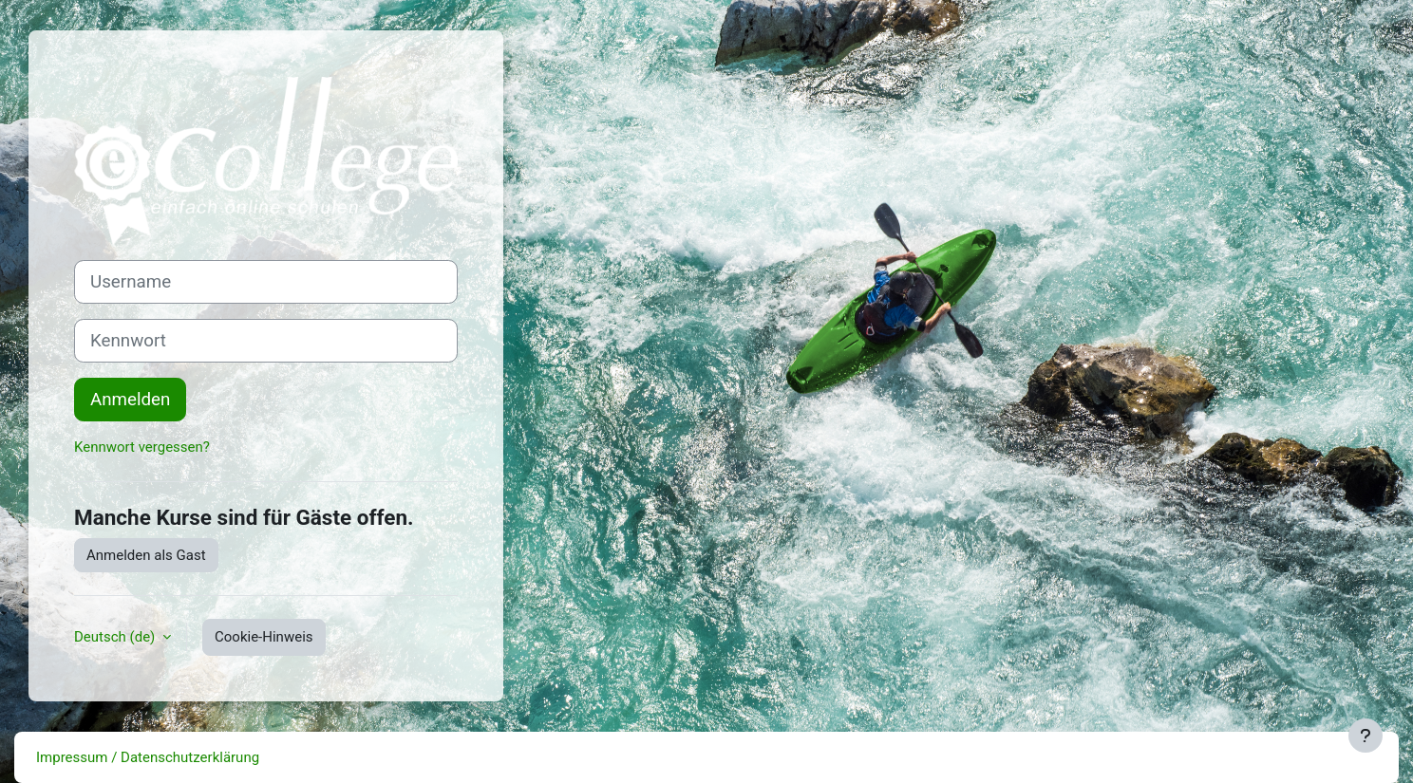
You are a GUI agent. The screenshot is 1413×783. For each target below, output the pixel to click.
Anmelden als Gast (146, 555)
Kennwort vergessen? (142, 447)
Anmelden (130, 399)
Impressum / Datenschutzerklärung (147, 757)
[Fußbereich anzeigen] (1365, 735)
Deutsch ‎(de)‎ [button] (116, 636)
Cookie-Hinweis (263, 636)
